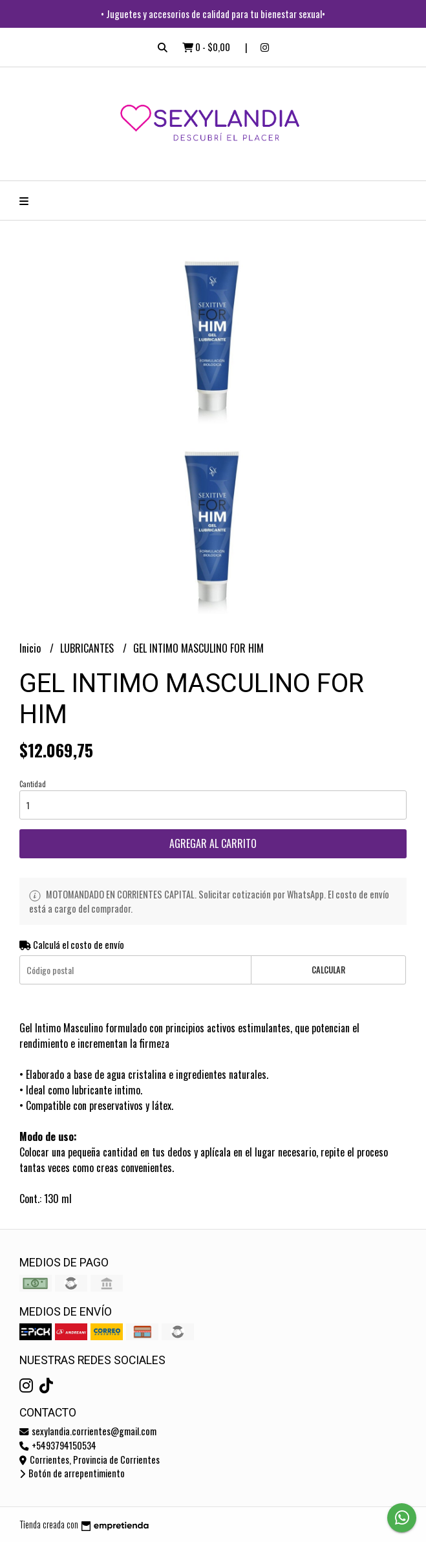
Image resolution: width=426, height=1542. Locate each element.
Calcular (328, 970)
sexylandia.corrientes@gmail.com (87, 1431)
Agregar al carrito (213, 843)
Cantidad (32, 784)
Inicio (31, 648)
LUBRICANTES (88, 648)
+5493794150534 (57, 1445)
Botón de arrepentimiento (72, 1473)
